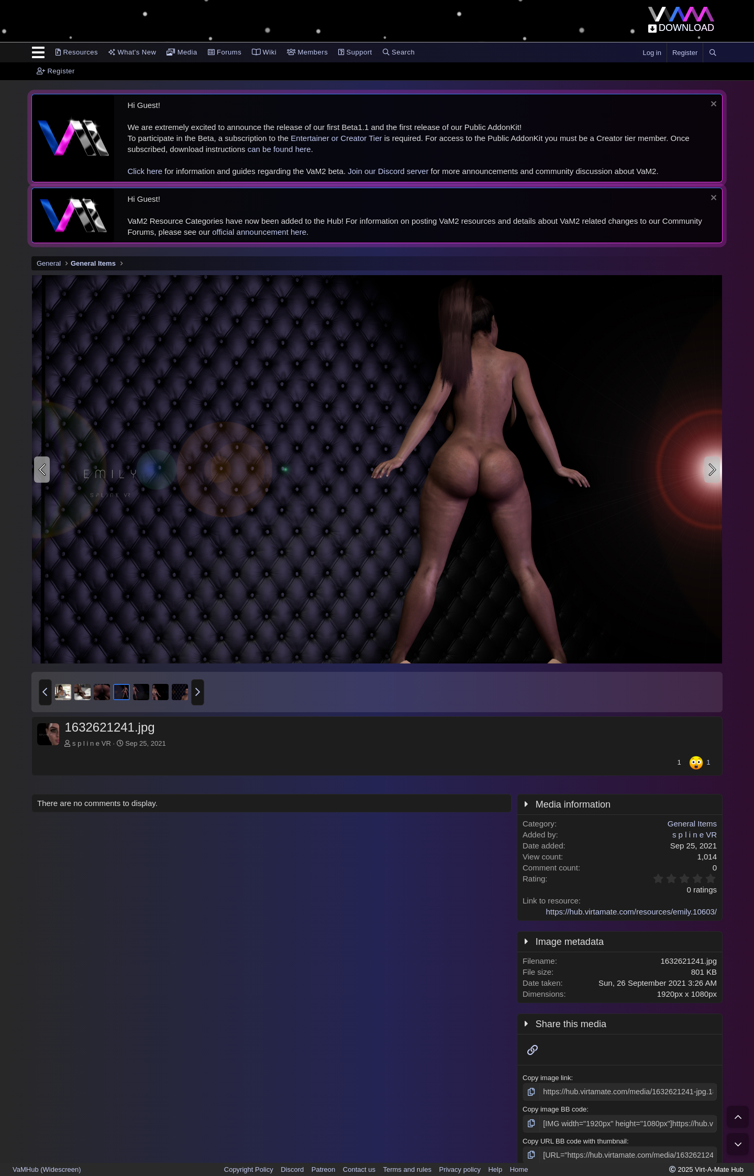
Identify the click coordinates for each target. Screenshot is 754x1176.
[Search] (713, 53)
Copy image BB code (554, 1109)
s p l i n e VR (94, 743)
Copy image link (547, 1078)
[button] (45, 692)
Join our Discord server (388, 171)
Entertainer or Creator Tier (336, 138)
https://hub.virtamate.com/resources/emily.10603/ (631, 911)
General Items (692, 823)
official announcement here (259, 231)
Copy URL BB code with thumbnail (575, 1139)
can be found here (279, 149)
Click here (144, 171)
